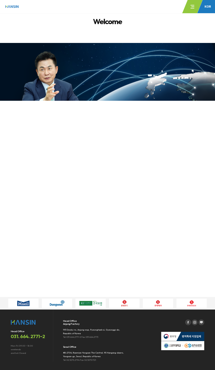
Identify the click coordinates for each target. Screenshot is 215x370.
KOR (208, 6)
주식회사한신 (12, 6)
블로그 (201, 322)
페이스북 (188, 322)
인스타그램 (195, 322)
